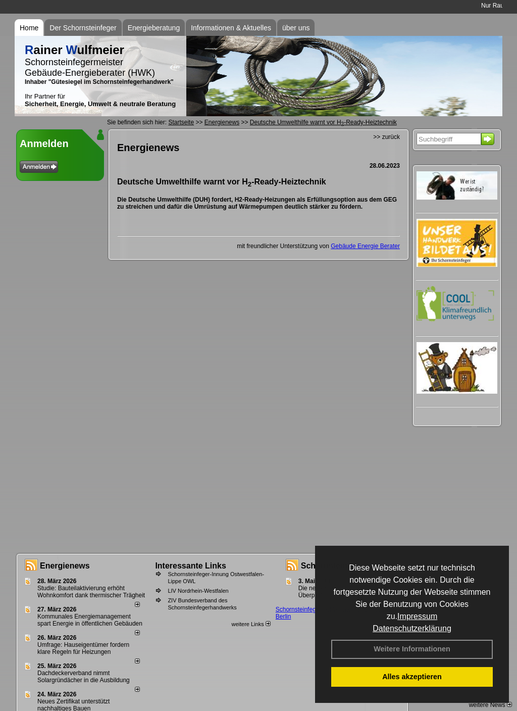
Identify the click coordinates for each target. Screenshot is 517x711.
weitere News (490, 704)
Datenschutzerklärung (412, 628)
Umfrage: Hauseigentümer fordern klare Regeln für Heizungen (83, 648)
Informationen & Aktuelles (231, 28)
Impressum (417, 616)
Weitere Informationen (412, 649)
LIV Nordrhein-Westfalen (198, 591)
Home (29, 28)
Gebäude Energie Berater (365, 246)
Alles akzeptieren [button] (412, 677)
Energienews (65, 565)
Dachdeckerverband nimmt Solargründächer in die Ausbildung (83, 677)
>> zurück (386, 136)
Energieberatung (154, 28)
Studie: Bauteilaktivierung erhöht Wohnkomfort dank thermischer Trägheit (91, 592)
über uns (295, 28)
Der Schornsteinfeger (82, 28)
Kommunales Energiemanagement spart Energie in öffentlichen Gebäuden (89, 620)
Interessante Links (190, 565)
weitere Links (250, 624)
